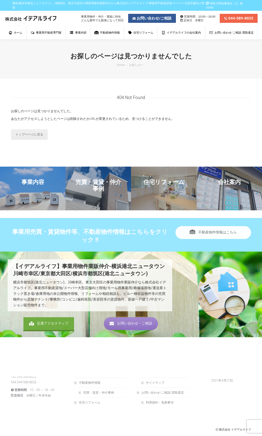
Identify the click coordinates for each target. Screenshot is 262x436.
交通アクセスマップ (48, 333)
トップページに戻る (29, 134)
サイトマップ (155, 382)
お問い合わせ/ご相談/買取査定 (160, 392)
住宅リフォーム (89, 402)
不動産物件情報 (87, 382)
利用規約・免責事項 (159, 402)
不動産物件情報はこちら (213, 242)
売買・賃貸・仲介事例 (98, 392)
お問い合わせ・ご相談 (131, 333)
